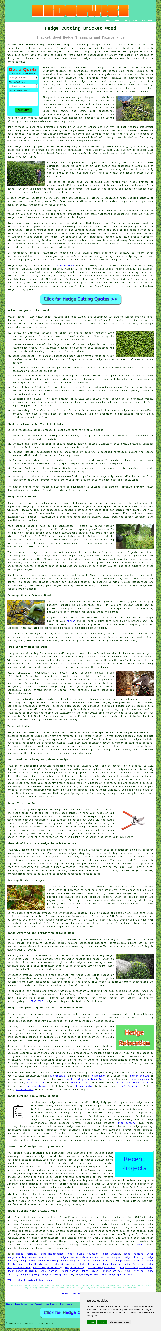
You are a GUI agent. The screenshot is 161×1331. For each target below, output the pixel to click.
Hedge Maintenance (51, 1254)
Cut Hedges (61, 1257)
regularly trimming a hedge (48, 127)
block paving (84, 1086)
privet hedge (31, 487)
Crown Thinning (134, 1271)
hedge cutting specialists (112, 1072)
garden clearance (38, 1086)
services (66, 286)
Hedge (10, 265)
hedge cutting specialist (113, 67)
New (31, 1304)
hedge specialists (134, 276)
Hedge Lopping (111, 1264)
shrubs (71, 621)
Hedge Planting (89, 1264)
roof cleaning (128, 1086)
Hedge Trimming (26, 1254)
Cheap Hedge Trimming (129, 1261)
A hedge (52, 162)
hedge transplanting (55, 1027)
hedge (150, 78)
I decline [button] (102, 1322)
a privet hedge (93, 430)
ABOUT (125, 21)
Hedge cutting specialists (77, 1241)
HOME (108, 21)
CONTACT (134, 21)
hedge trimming (73, 1116)
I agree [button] (91, 1322)
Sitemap (9, 1304)
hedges (96, 44)
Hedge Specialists (64, 1264)
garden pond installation (132, 1083)
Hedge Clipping (133, 1257)
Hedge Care (27, 1261)
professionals (16, 62)
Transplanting (69, 1271)
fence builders (80, 1083)
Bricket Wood (65, 265)
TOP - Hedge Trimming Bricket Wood (30, 1280)
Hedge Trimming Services (136, 1267)
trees (107, 663)
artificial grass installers (85, 1079)
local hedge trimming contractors (68, 1177)
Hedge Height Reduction (82, 1254)
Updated (38, 1304)
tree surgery (126, 1123)
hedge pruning (143, 1130)
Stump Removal (90, 1271)
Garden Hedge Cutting (97, 1261)
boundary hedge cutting (23, 1133)
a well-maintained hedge (110, 201)
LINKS (116, 21)
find (17, 1217)
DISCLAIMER (147, 21)
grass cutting (36, 1083)
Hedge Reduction (39, 1257)
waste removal (24, 1089)
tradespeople (80, 1089)
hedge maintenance (25, 1234)
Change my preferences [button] (119, 1322)
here (140, 1245)
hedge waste (55, 189)
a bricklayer (58, 1076)
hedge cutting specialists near (34, 1160)
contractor (49, 107)
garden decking (139, 1076)
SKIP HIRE (33, 1079)
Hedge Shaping (111, 1254)
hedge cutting (92, 1119)
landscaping (15, 1067)
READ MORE (37, 1001)
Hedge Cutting (21, 1304)
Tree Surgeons (66, 1304)
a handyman (98, 1076)
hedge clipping (33, 1130)
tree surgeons (82, 673)
